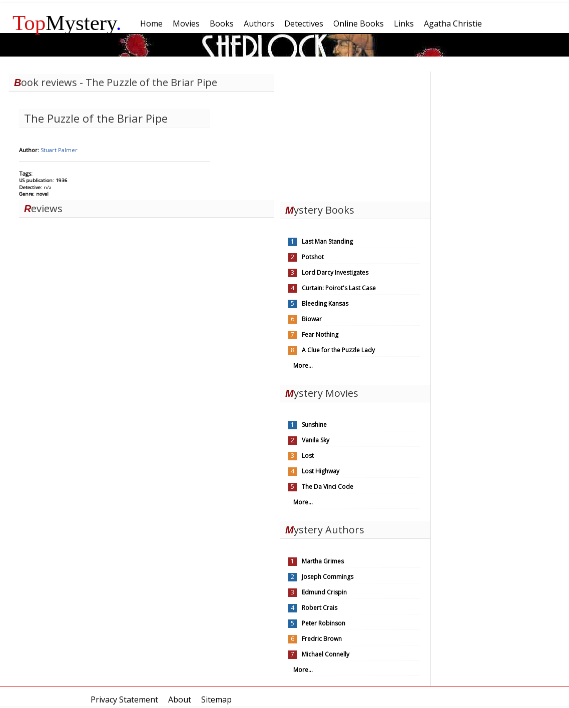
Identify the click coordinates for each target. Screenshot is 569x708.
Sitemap (216, 699)
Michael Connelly (325, 654)
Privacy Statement (124, 699)
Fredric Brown (322, 638)
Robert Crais (319, 607)
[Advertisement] (355, 134)
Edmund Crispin (324, 592)
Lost (308, 455)
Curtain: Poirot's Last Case (339, 288)
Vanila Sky (315, 440)
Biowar (312, 319)
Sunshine (314, 424)
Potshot (313, 257)
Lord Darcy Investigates (335, 272)
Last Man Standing (327, 241)
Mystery (67, 23)
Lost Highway (320, 471)
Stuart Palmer (59, 150)
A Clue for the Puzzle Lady (338, 350)
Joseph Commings (327, 576)
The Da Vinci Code (327, 486)
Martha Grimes (323, 561)
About (179, 699)
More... (303, 365)
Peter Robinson (323, 623)
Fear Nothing (320, 334)
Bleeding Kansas (325, 303)
